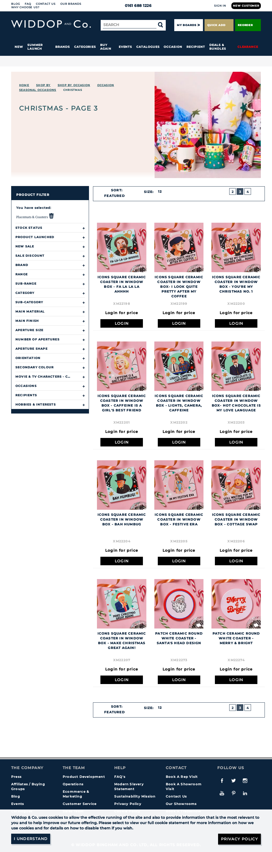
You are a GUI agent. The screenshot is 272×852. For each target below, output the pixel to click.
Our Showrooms (181, 804)
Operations (73, 784)
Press (16, 777)
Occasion (105, 85)
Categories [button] (85, 47)
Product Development (84, 777)
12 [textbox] (160, 191)
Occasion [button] (173, 47)
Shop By (43, 85)
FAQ (28, 4)
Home (24, 85)
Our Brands (70, 4)
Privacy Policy (127, 804)
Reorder (248, 25)
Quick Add (219, 25)
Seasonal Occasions (37, 90)
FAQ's (119, 777)
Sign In (220, 5)
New (19, 47)
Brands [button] (62, 47)
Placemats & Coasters (35, 216)
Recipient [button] (195, 47)
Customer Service (79, 804)
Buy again (105, 46)
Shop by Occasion (74, 85)
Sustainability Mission (134, 796)
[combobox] (117, 196)
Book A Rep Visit (182, 777)
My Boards (186, 25)
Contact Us (46, 4)
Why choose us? (25, 7)
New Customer (246, 5)
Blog (15, 4)
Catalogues (147, 47)
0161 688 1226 (136, 5)
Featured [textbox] (114, 196)
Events (125, 47)
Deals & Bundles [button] (217, 46)
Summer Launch (35, 46)
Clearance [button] (247, 47)
